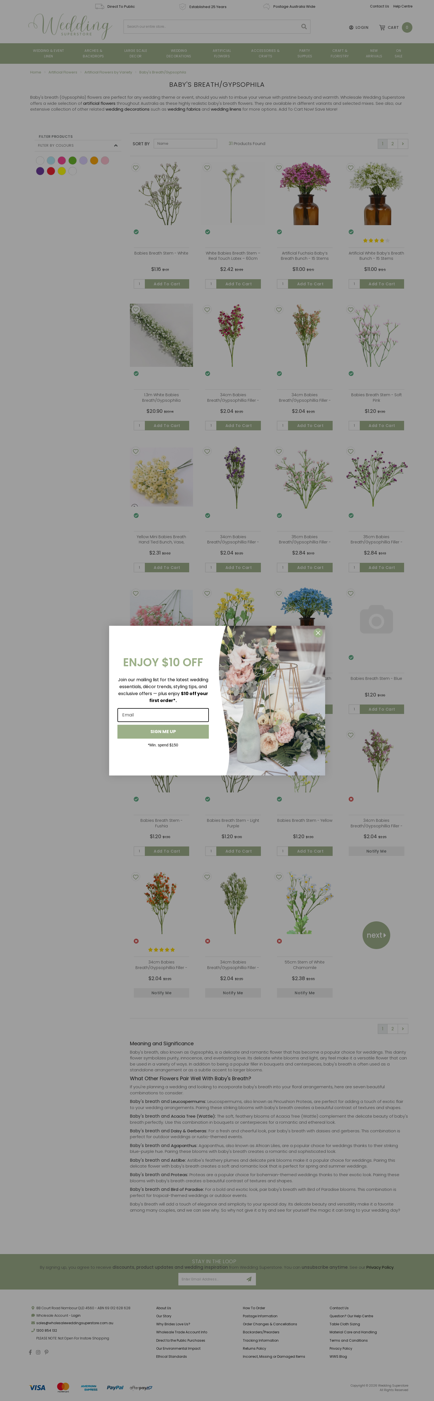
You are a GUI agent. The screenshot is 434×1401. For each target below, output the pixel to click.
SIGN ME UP (163, 731)
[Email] (163, 715)
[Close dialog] (318, 633)
